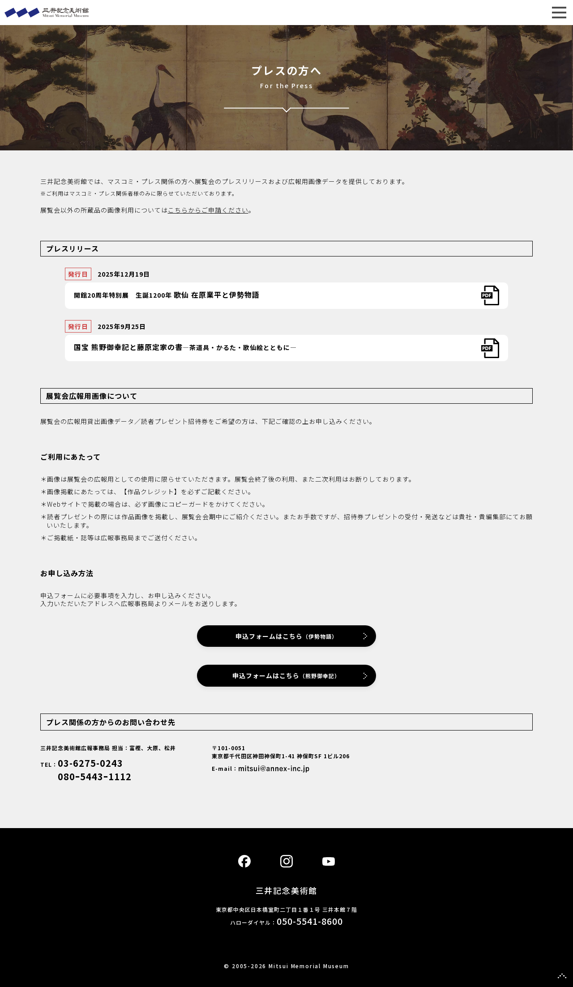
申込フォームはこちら (286, 636)
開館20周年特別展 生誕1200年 (167, 294)
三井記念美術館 (286, 12)
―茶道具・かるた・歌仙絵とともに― (185, 347)
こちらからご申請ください (208, 209)
